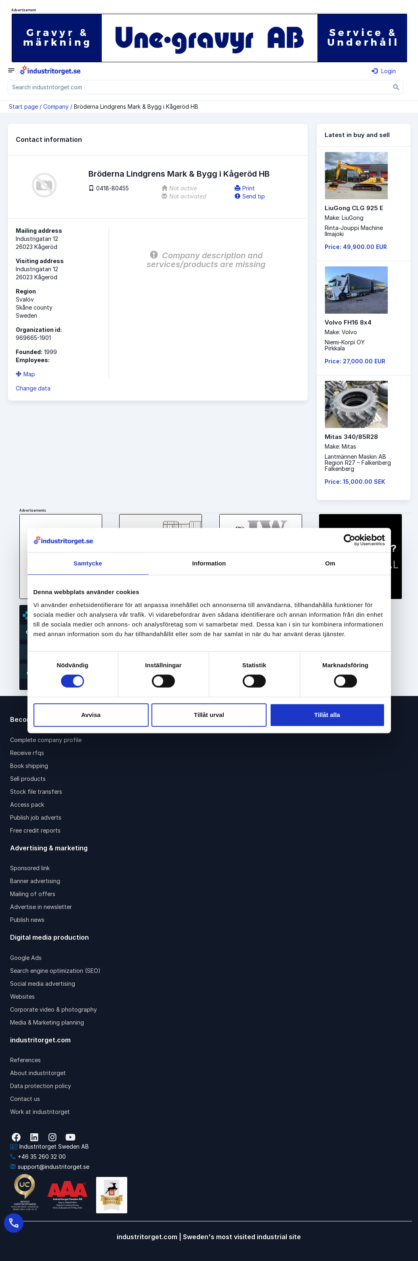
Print (245, 188)
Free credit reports (35, 830)
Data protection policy (40, 1085)
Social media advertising (42, 983)
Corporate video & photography (53, 1009)
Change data (33, 388)
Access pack (27, 804)
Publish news (27, 919)
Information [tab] (209, 563)
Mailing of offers (32, 893)
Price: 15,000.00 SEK (355, 481)
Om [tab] (330, 563)
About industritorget (38, 1072)
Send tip (250, 196)
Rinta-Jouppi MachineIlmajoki (354, 230)
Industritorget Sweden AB (49, 1146)
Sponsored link (30, 868)
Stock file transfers (36, 791)
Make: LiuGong (344, 217)
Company (56, 106)
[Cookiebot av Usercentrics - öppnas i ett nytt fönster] (349, 540)
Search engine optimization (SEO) (55, 970)
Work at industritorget (40, 1111)
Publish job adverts (35, 817)
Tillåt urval (209, 714)
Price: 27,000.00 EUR (355, 361)
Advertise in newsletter (41, 906)
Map (25, 374)
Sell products (28, 778)
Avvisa (91, 714)
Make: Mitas (340, 446)
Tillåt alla (327, 714)
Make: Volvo (341, 332)
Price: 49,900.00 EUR (356, 246)
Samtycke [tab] (88, 563)
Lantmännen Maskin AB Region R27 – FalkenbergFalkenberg (358, 462)
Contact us (25, 1098)
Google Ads (26, 957)
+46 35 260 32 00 (38, 1156)
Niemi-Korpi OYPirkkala (345, 345)
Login (384, 70)
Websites (22, 996)
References (25, 1059)
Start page (23, 106)
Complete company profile (46, 739)
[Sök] (396, 87)
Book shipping (29, 765)
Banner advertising (35, 880)
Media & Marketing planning (47, 1022)
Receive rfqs (27, 752)
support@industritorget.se (49, 1166)
